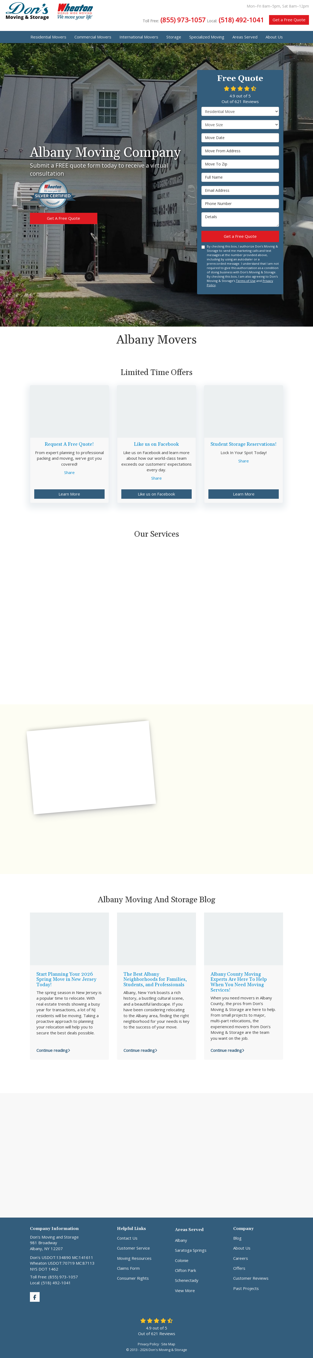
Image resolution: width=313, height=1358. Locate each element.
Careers (240, 1258)
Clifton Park (185, 1270)
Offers (239, 1268)
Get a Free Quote (289, 19)
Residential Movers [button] (48, 37)
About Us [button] (274, 37)
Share (69, 472)
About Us (241, 1248)
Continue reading (53, 1050)
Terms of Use (246, 281)
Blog (237, 1238)
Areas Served (189, 1229)
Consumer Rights (133, 1278)
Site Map (168, 1344)
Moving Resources (134, 1258)
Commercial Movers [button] (92, 37)
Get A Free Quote (63, 218)
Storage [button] (173, 37)
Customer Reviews (251, 1278)
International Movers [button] (138, 37)
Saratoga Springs (191, 1250)
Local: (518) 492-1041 (50, 1282)
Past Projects (246, 1288)
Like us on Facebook (156, 494)
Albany (181, 1240)
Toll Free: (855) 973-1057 (54, 1276)
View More (185, 1290)
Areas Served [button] (244, 37)
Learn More (69, 494)
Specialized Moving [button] (206, 37)
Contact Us (127, 1238)
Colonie (181, 1260)
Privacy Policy (148, 1344)
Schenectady (186, 1280)
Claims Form (128, 1268)
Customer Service (133, 1248)
